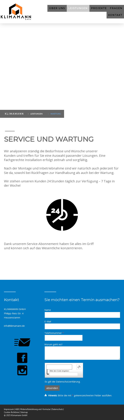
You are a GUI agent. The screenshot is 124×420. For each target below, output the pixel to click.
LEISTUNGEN (78, 8)
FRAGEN (116, 8)
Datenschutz (57, 409)
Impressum (9, 409)
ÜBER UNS (57, 8)
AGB (17, 409)
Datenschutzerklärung (68, 381)
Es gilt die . (62, 381)
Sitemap (24, 412)
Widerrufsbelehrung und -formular (35, 409)
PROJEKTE (99, 8)
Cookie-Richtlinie (11, 412)
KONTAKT (115, 15)
